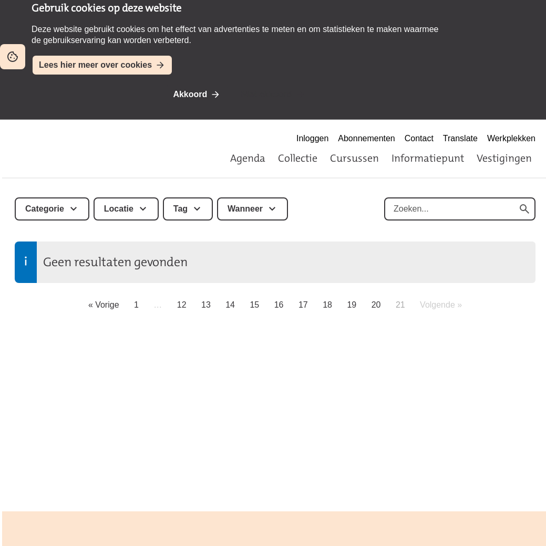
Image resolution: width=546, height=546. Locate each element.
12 (182, 304)
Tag (180, 208)
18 (327, 304)
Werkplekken (511, 138)
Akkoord (190, 94)
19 (351, 304)
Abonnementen (366, 138)
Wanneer (245, 208)
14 (230, 304)
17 (303, 304)
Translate (460, 138)
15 (254, 304)
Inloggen (312, 138)
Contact (419, 138)
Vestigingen (504, 158)
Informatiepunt (428, 158)
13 (206, 304)
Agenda (247, 158)
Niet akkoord (266, 94)
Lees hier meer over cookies (95, 64)
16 (279, 304)
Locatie (118, 208)
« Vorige (103, 304)
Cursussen (354, 158)
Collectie (297, 158)
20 (376, 304)
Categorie (44, 208)
